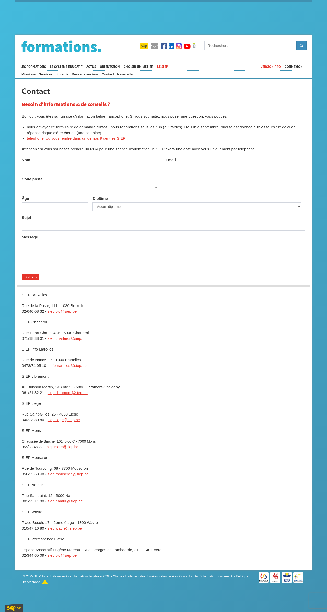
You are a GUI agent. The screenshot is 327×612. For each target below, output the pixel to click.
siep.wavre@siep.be (65, 528)
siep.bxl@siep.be (62, 311)
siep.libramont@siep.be (68, 392)
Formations (61, 46)
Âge (25, 198)
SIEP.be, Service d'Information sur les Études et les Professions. (14, 608)
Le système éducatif (66, 66)
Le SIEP (162, 66)
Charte (117, 576)
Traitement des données (141, 576)
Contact (108, 74)
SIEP (37, 576)
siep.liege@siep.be (64, 420)
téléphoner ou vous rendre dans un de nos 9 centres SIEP (76, 138)
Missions (28, 74)
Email (171, 160)
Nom (26, 160)
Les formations (33, 66)
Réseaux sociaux (85, 74)
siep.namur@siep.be (65, 501)
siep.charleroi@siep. (65, 338)
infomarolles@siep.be (68, 365)
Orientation (110, 66)
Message (30, 237)
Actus (91, 66)
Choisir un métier (138, 66)
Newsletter (125, 74)
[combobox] (90, 187)
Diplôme (100, 198)
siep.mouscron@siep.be (68, 474)
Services (46, 74)
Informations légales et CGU (91, 576)
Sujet (26, 217)
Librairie (61, 74)
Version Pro (271, 66)
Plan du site (168, 576)
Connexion (294, 66)
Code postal (33, 179)
